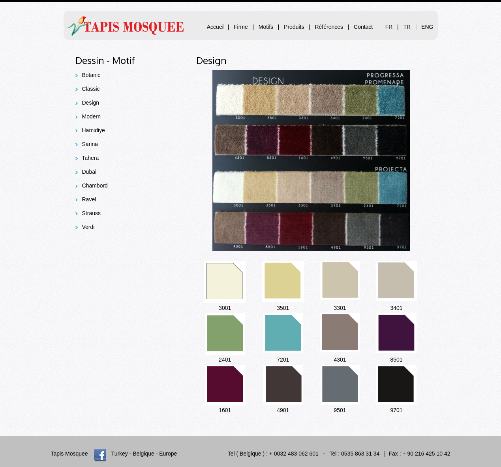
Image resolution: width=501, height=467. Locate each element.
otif (127, 60)
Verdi (88, 227)
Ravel (89, 199)
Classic (91, 89)
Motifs (267, 27)
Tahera (90, 158)
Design (90, 102)
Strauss (91, 213)
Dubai (89, 172)
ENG (427, 27)
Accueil (216, 27)
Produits (294, 27)
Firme (241, 27)
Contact (363, 27)
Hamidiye (93, 130)
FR (389, 27)
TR (407, 27)
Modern (91, 116)
